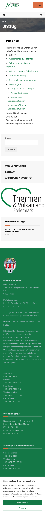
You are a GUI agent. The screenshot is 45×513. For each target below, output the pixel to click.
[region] (22, 495)
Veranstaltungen (15, 166)
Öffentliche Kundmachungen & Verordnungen (19, 230)
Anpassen (22, 508)
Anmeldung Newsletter (18, 177)
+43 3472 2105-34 (12, 382)
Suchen (8, 137)
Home (4, 22)
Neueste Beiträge (15, 221)
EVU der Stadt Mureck (13, 427)
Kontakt (10, 171)
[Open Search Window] (41, 14)
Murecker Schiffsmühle (13, 430)
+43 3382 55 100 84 (12, 395)
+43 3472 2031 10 (11, 401)
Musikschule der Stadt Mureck (16, 424)
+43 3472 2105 (10, 376)
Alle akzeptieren (22, 502)
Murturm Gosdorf (10, 433)
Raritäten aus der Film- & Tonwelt (18, 421)
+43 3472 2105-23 (12, 389)
